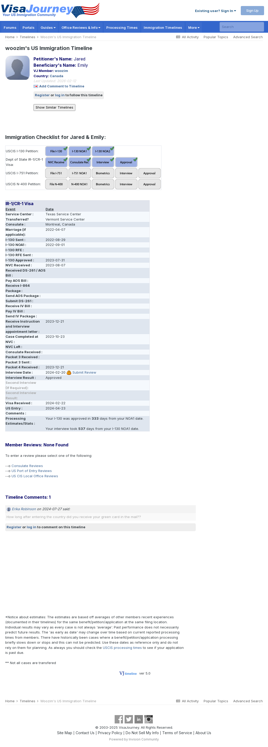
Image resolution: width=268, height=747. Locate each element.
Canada (56, 76)
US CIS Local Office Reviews (35, 476)
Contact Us (85, 733)
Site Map (64, 733)
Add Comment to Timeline (61, 86)
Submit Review (84, 372)
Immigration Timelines (163, 27)
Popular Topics (216, 37)
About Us (203, 733)
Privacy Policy (110, 733)
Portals (29, 27)
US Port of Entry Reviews (32, 471)
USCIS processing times (122, 647)
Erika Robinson (24, 509)
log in (60, 95)
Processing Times (122, 27)
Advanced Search (248, 37)
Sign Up (252, 10)
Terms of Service (177, 733)
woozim (61, 71)
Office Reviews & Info (81, 27)
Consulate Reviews (27, 466)
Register (42, 95)
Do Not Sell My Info (142, 733)
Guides (48, 27)
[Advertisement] (66, 572)
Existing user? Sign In (215, 11)
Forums (10, 27)
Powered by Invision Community (134, 739)
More (193, 27)
